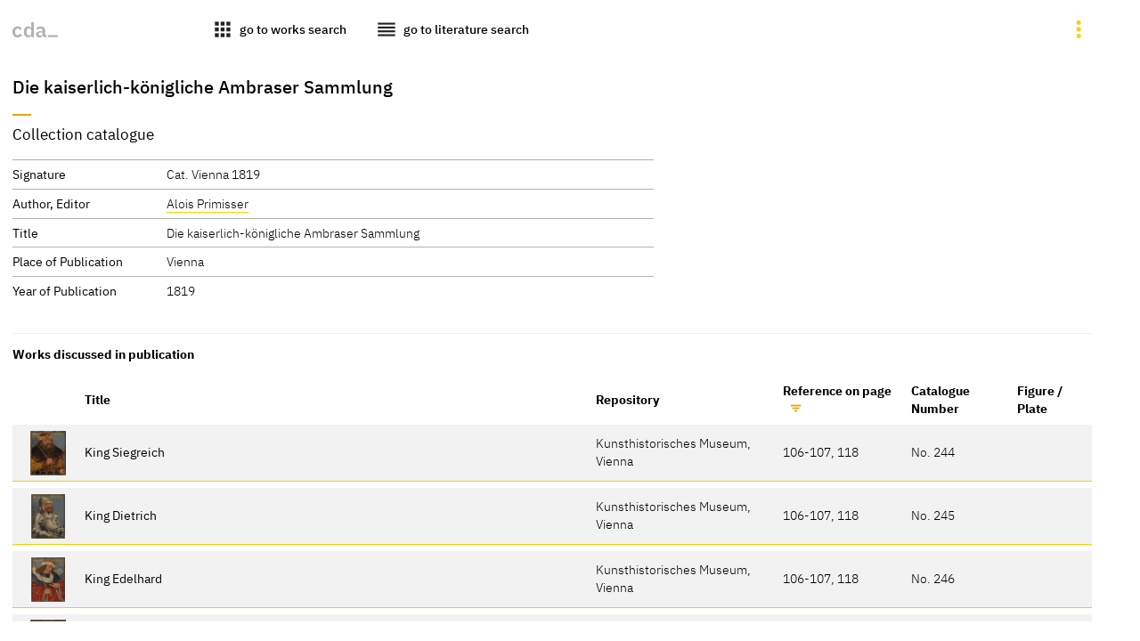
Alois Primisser (207, 203)
